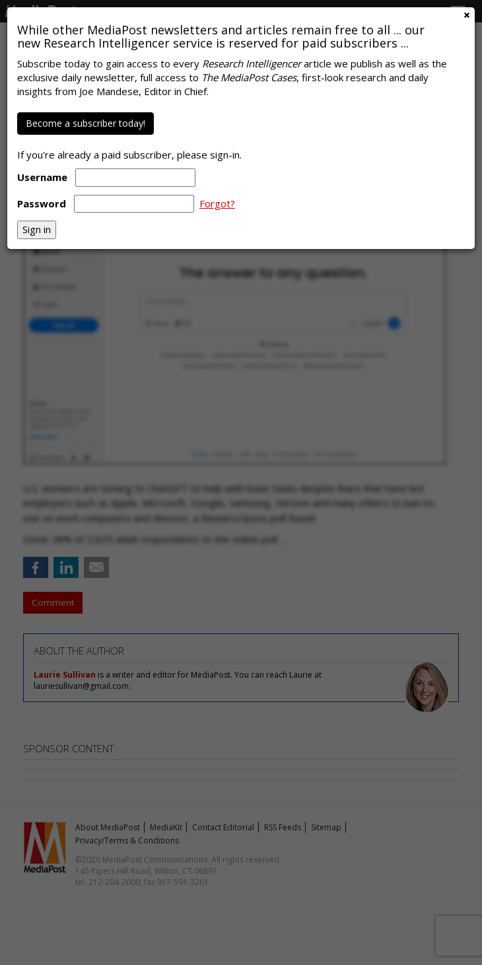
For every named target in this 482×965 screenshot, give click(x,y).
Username (42, 177)
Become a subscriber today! (85, 123)
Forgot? (217, 203)
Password (41, 203)
